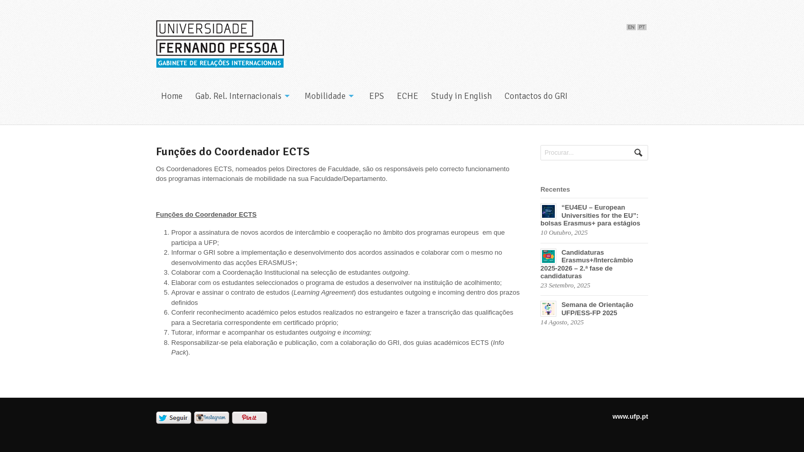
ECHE (407, 96)
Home (172, 96)
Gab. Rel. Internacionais (238, 96)
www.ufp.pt (630, 416)
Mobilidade (325, 96)
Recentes (555, 189)
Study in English (461, 96)
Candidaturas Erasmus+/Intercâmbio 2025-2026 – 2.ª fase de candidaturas (586, 264)
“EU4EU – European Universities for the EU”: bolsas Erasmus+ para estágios (590, 215)
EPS (376, 96)
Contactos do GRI (536, 96)
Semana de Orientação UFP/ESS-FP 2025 (597, 309)
